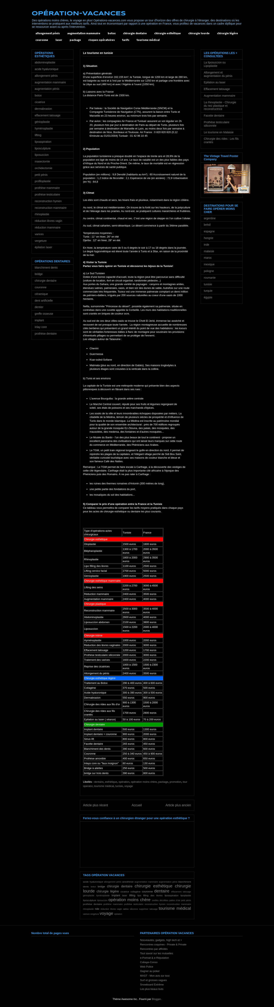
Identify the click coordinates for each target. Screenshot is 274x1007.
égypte (208, 297)
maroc (208, 257)
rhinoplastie (88, 909)
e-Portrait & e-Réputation (154, 957)
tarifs (125, 40)
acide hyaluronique (93, 881)
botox (112, 33)
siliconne (134, 909)
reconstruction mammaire (179, 904)
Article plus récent (95, 805)
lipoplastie (186, 895)
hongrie (208, 238)
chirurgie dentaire (135, 33)
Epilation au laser (214, 82)
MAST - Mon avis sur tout (155, 975)
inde (206, 244)
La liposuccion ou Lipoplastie (215, 64)
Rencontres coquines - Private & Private (163, 944)
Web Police (146, 966)
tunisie (119, 786)
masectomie (42, 161)
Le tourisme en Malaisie (219, 132)
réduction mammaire (48, 227)
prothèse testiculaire (133, 904)
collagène (135, 891)
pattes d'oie (174, 900)
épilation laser (43, 247)
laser (59, 40)
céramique (41, 294)
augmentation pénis (168, 882)
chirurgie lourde (199, 33)
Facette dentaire (214, 115)
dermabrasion (43, 108)
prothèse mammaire (113, 904)
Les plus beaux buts (151, 988)
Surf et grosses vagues (153, 980)
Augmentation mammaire (219, 95)
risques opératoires (101, 40)
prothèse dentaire (92, 904)
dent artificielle (44, 300)
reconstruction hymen (155, 904)
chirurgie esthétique (167, 33)
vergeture (94, 914)
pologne (209, 271)
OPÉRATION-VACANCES (79, 14)
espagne (209, 231)
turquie (208, 290)
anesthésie (128, 881)
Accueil (137, 805)
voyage (128, 786)
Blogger (156, 999)
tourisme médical (148, 40)
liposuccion (102, 900)
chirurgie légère (227, 33)
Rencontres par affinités (154, 948)
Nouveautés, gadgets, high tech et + (161, 940)
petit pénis (186, 900)
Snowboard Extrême (152, 984)
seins (125, 909)
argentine (210, 218)
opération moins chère (144, 781)
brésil (207, 224)
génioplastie (88, 895)
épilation (118, 914)
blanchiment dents (46, 267)
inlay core (41, 327)
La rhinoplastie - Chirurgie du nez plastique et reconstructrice (220, 106)
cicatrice (124, 891)
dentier (39, 307)
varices (86, 914)
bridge (101, 886)
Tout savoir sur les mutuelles (156, 953)
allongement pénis (47, 33)
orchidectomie (43, 168)
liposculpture (89, 900)
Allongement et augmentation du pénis (218, 74)
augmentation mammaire (83, 33)
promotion (175, 781)
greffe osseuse (44, 313)
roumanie (210, 277)
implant (116, 895)
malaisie (209, 251)
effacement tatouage (181, 892)
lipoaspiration (172, 895)
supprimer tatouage (148, 909)
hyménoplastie (103, 895)
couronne (41, 40)
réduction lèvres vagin (111, 909)
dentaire (98, 781)
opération (124, 781)
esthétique (111, 781)
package (75, 40)
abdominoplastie (45, 62)
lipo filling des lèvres (150, 895)
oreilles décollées (160, 900)
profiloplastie (43, 181)
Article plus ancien (178, 805)
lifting (132, 895)
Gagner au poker (150, 971)
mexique (209, 264)
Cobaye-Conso (149, 962)
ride (97, 908)
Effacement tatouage (217, 89)
